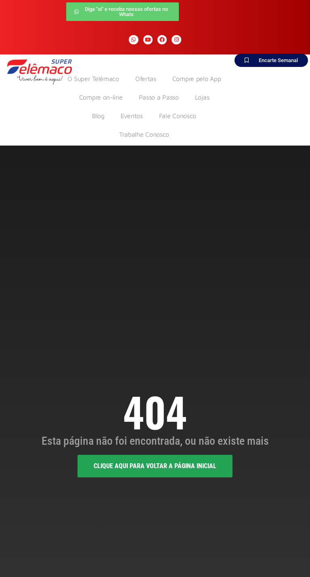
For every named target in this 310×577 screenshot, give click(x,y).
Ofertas (145, 78)
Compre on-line (101, 97)
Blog (98, 115)
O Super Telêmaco (93, 78)
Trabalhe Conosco (144, 134)
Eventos (132, 115)
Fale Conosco (177, 115)
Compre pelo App (196, 78)
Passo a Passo (159, 97)
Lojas (202, 97)
